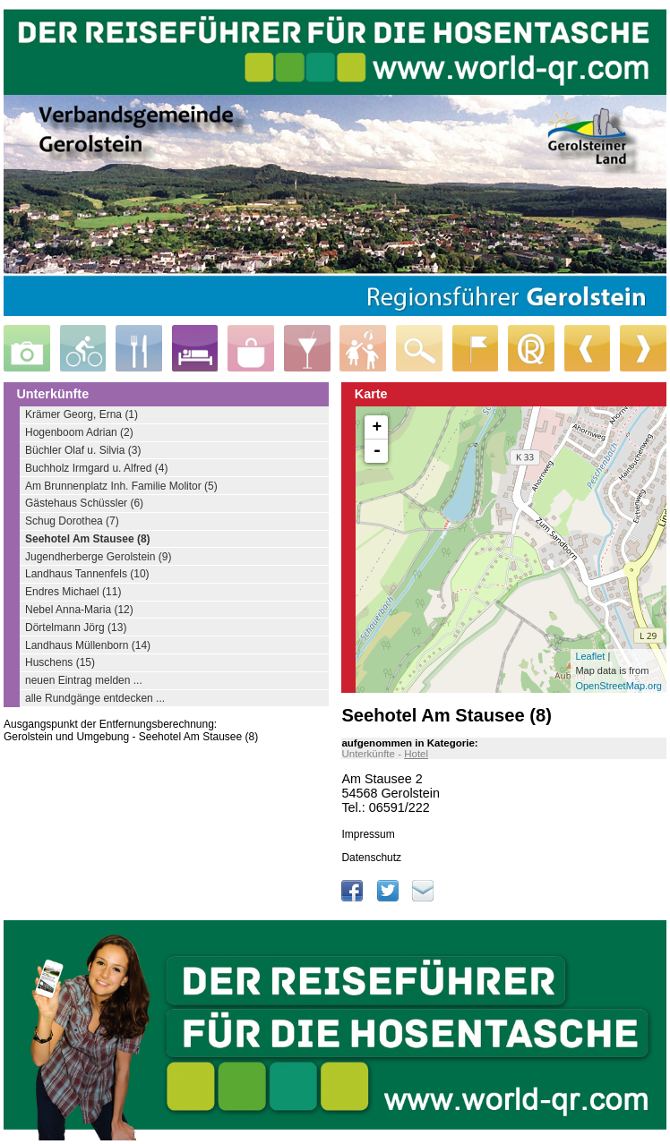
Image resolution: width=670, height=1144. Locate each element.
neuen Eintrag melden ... (83, 680)
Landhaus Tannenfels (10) (87, 574)
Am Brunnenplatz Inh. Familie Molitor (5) (121, 486)
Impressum (367, 834)
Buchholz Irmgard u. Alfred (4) (96, 468)
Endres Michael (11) (73, 591)
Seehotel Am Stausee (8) (87, 539)
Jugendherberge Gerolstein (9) (98, 557)
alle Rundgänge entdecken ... (95, 698)
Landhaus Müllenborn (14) (87, 645)
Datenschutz (371, 857)
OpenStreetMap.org (618, 685)
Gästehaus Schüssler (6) (84, 503)
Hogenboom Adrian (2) (79, 432)
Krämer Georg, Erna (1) (81, 414)
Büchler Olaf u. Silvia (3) (83, 450)
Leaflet (590, 656)
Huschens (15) (60, 662)
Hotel (416, 753)
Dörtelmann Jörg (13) (75, 627)
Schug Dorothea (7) (72, 521)
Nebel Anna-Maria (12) (79, 609)
